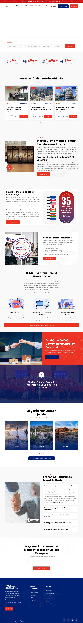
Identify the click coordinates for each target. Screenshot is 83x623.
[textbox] (15, 46)
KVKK (47, 601)
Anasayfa (13, 6)
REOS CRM (74, 6)
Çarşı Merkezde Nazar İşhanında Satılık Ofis (14, 108)
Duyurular (47, 598)
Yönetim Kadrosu (49, 593)
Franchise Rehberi (51, 258)
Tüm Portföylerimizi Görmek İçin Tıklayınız (41, 458)
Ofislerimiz (33, 595)
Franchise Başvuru (63, 6)
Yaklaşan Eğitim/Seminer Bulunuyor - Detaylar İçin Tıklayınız (41, 1)
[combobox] (15, 46)
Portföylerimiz (24, 6)
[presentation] (70, 562)
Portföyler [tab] (9, 41)
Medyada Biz (48, 596)
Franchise (41, 6)
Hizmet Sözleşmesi (50, 603)
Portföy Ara (70, 46)
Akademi (36, 6)
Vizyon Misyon (49, 590)
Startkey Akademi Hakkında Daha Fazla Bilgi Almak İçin (41, 325)
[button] (53, 7)
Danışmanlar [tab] (22, 41)
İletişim (45, 6)
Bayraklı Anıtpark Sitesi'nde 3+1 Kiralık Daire (65, 108)
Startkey (31, 6)
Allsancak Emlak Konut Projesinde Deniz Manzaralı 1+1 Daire (41, 109)
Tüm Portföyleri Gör (52, 357)
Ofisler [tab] (15, 41)
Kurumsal (18, 6)
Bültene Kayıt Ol (41, 568)
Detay (23, 116)
